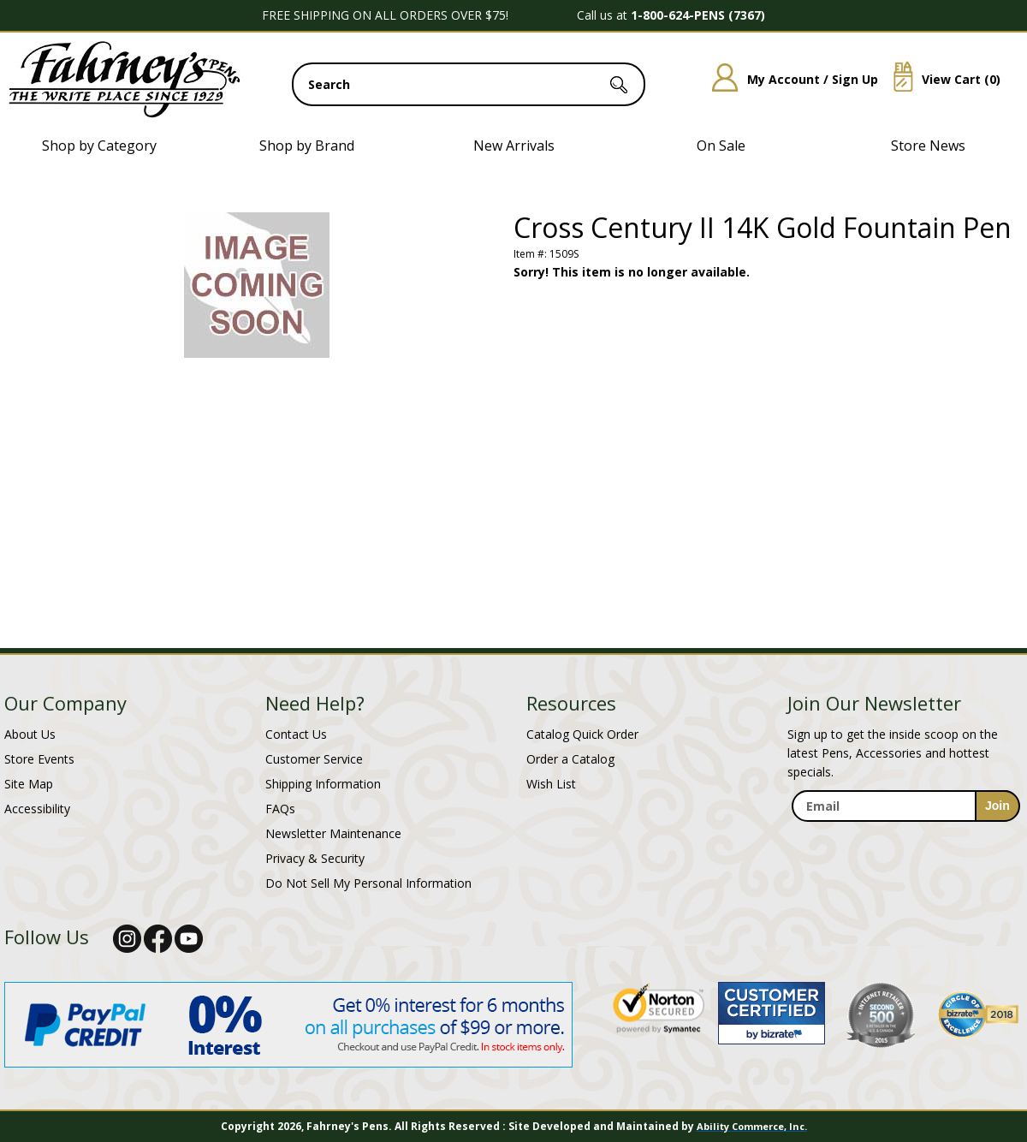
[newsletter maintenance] (905, 840)
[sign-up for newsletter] (997, 806)
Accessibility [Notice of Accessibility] (37, 808)
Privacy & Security (315, 858)
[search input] (468, 84)
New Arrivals (514, 145)
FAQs (280, 808)
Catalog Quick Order (582, 734)
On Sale (721, 145)
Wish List (551, 784)
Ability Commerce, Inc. (752, 1126)
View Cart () (940, 79)
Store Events (39, 759)
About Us (30, 734)
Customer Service (314, 759)
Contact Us (296, 734)
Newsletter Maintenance (333, 833)
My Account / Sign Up (788, 79)
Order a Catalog (570, 759)
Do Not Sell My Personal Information (368, 883)
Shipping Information (323, 784)
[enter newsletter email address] (905, 806)
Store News (928, 145)
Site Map (28, 784)
